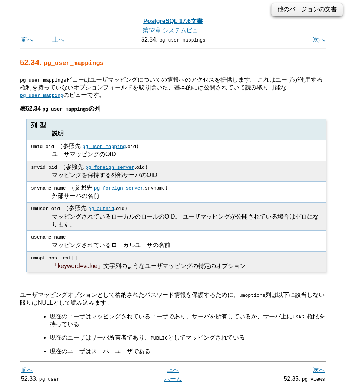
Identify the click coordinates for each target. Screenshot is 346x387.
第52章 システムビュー (173, 30)
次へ (319, 39)
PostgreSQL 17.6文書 (173, 21)
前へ (27, 39)
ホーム (173, 378)
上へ (58, 39)
